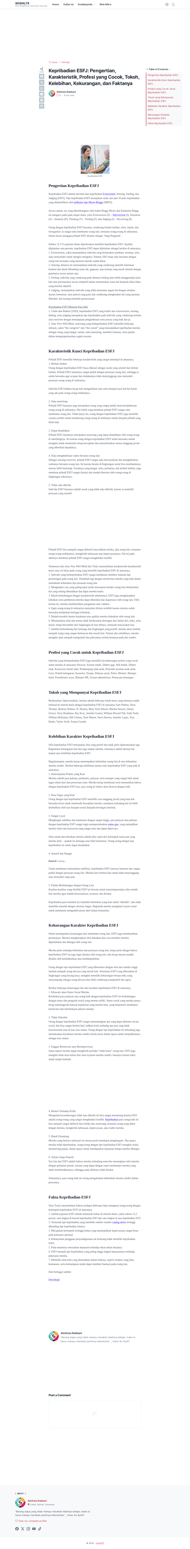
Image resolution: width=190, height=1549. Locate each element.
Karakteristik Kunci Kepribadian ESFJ (164, 82)
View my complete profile (31, 1520)
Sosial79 (22, 3)
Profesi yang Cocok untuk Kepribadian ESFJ (161, 90)
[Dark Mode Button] (167, 4)
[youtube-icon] (34, 1529)
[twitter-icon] (22, 1529)
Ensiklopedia (85, 4)
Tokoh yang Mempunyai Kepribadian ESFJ (160, 99)
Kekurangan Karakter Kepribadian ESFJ (159, 116)
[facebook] (41, 76)
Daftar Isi (68, 4)
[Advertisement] (95, 34)
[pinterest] (41, 100)
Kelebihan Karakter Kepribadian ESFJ (164, 108)
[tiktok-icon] (39, 1529)
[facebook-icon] (17, 1529)
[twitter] (41, 82)
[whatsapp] (41, 88)
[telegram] (41, 94)
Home (55, 4)
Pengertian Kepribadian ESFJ (163, 75)
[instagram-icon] (28, 1529)
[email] (41, 106)
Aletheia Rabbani (37, 1500)
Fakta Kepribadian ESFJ (160, 123)
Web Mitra (105, 4)
